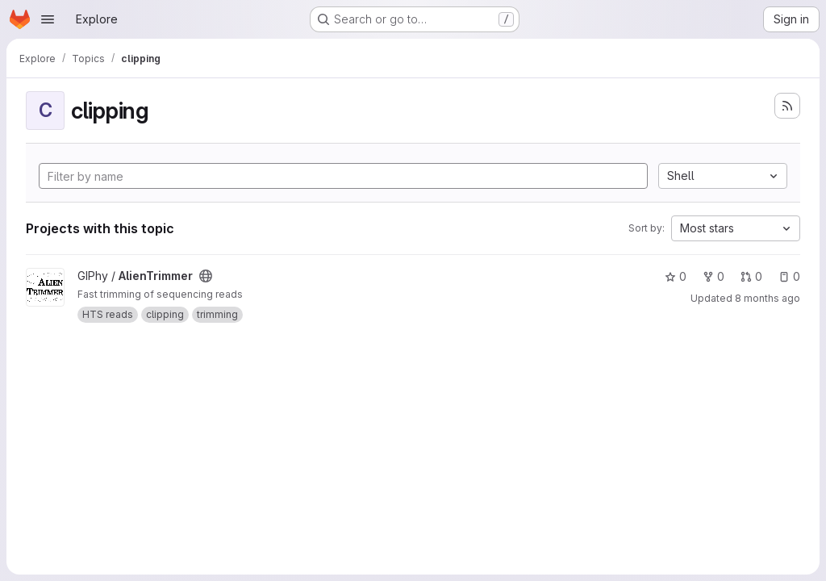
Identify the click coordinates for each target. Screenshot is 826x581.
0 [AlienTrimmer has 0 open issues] (789, 276)
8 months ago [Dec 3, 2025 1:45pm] (767, 298)
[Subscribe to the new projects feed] (787, 106)
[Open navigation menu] (47, 19)
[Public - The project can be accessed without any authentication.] (205, 276)
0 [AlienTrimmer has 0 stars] (675, 276)
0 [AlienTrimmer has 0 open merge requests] (751, 276)
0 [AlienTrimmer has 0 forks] (713, 276)
